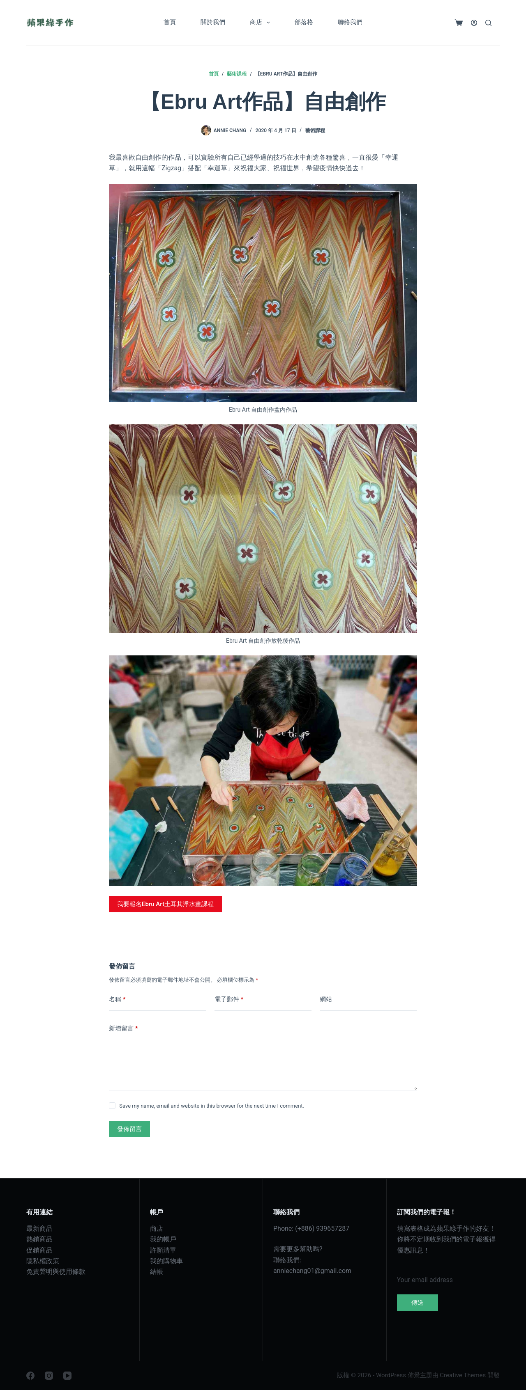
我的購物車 (166, 1261)
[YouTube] (67, 1376)
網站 (326, 999)
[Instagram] (49, 1376)
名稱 (117, 999)
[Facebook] (30, 1376)
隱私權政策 (42, 1261)
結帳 (156, 1272)
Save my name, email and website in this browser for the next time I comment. (211, 1106)
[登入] (474, 23)
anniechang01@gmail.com (312, 1271)
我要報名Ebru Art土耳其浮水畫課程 (165, 904)
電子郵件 (229, 999)
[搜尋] (488, 23)
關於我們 (213, 22)
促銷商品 (39, 1250)
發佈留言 (129, 1129)
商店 (261, 22)
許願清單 (163, 1250)
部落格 (304, 22)
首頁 (170, 22)
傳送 (417, 1302)
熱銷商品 (39, 1239)
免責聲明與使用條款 (55, 1272)
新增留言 (123, 1029)
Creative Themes (463, 1375)
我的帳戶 (163, 1239)
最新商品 (39, 1228)
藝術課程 (315, 130)
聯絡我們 (350, 22)
